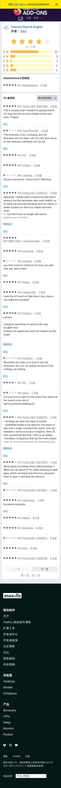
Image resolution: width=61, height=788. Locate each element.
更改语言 (7, 776)
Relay (7, 722)
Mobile (8, 687)
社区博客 (9, 646)
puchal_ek (28, 251)
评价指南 (9, 664)
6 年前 (38, 175)
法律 (27, 756)
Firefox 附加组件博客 (17, 622)
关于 (6, 616)
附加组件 (9, 610)
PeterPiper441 (30, 130)
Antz (25, 548)
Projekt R (28, 358)
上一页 (16, 569)
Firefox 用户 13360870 (35, 538)
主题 (28, 17)
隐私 (5, 756)
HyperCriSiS (29, 292)
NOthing (27, 313)
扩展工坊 (9, 628)
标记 (5, 123)
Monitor (8, 728)
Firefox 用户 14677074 (35, 462)
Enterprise (10, 693)
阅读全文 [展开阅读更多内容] (7, 223)
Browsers (9, 710)
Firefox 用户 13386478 (35, 417)
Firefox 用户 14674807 (35, 490)
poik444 (27, 261)
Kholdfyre (28, 528)
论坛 (6, 652)
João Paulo (29, 500)
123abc (26, 165)
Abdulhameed (30, 85)
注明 (14, 762)
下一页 (44, 569)
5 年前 (32, 155)
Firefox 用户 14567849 (35, 106)
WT (24, 155)
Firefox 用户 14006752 (35, 193)
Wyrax (26, 282)
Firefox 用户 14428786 (35, 558)
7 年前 (42, 292)
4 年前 (53, 106)
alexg (26, 392)
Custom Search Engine (26, 27)
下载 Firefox (19, 4)
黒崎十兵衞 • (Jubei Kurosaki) (24, 240)
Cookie (16, 756)
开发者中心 (10, 634)
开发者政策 (10, 640)
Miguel (26, 517)
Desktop (9, 681)
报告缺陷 (9, 658)
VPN (6, 716)
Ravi (23, 31)
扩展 (20, 17)
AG (24, 382)
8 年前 (44, 85)
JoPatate (27, 175)
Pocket (8, 734)
